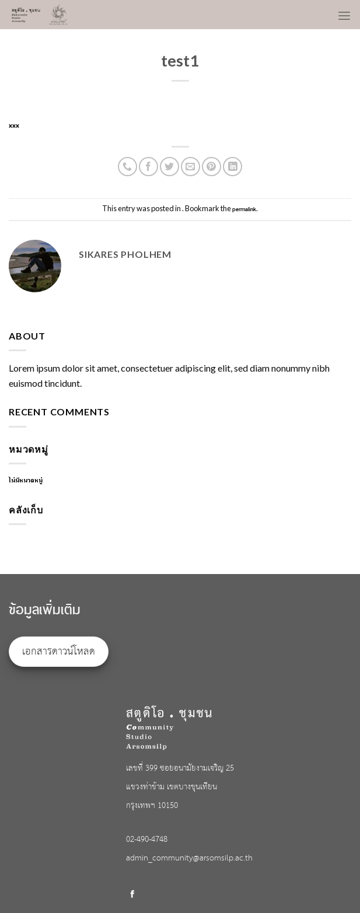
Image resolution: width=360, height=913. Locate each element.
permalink (244, 209)
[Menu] (344, 12)
